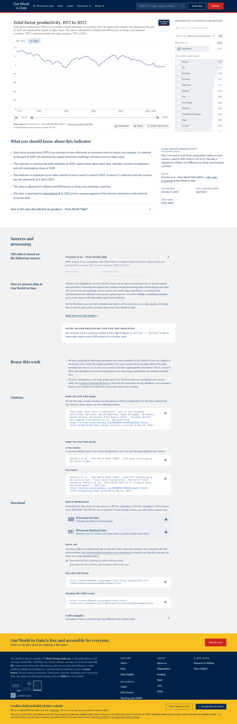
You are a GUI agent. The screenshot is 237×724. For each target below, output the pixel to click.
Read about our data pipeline (82, 316)
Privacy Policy (102, 717)
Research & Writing (204, 669)
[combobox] (161, 6)
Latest (70, 6)
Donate (215, 6)
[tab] (21, 41)
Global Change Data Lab (58, 665)
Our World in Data (21, 6)
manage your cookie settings (125, 717)
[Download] (121, 126)
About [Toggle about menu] (99, 6)
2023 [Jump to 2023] (165, 117)
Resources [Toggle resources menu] (84, 6)
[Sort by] (196, 36)
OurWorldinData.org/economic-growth (30, 127)
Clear (219, 43)
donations (55, 710)
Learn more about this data (80, 124)
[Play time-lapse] (16, 117)
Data (60, 6)
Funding (161, 681)
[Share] (138, 126)
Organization (163, 675)
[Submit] (182, 6)
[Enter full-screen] (157, 126)
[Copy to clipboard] (161, 414)
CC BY (52, 127)
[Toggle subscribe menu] (197, 6)
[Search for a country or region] (199, 28)
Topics (124, 669)
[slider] (32, 117)
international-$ (51, 193)
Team (159, 686)
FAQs (63, 683)
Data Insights (127, 681)
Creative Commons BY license (94, 383)
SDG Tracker (127, 699)
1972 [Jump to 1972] (24, 117)
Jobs (159, 692)
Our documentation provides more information (106, 558)
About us (162, 669)
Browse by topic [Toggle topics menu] (43, 6)
